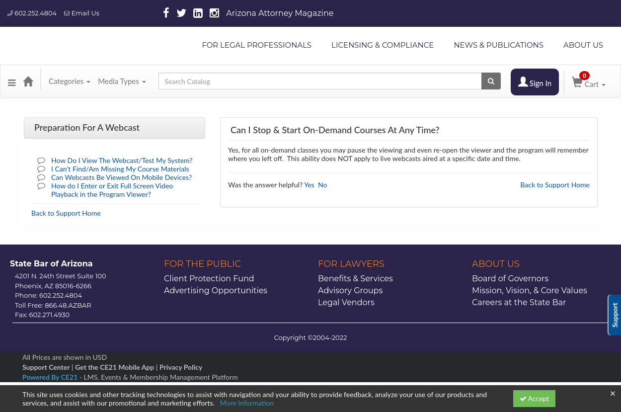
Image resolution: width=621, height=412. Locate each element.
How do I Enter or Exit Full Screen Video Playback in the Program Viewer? (112, 189)
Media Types (122, 81)
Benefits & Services (355, 278)
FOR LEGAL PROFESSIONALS (256, 45)
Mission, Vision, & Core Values (529, 290)
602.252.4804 (32, 13)
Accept (534, 398)
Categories (69, 81)
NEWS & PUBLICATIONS (498, 45)
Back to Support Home (66, 213)
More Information (247, 403)
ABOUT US (583, 45)
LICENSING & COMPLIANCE (382, 45)
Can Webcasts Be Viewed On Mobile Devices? (121, 177)
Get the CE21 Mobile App (114, 367)
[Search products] (491, 81)
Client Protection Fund (209, 278)
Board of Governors (510, 278)
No (322, 184)
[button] (11, 81)
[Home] (27, 81)
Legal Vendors (346, 302)
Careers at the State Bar (519, 302)
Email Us (81, 13)
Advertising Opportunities (215, 290)
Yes (309, 184)
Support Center (46, 367)
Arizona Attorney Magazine (279, 13)
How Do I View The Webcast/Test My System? (122, 160)
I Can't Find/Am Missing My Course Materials (120, 169)
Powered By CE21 (50, 377)
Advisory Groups (350, 290)
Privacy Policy (180, 367)
